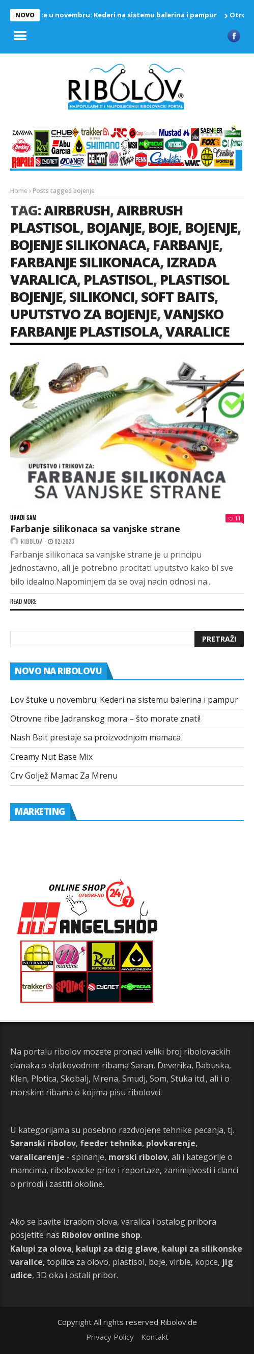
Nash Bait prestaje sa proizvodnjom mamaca (95, 737)
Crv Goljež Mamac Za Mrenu (64, 775)
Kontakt (154, 1337)
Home (18, 190)
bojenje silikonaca (78, 244)
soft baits (177, 296)
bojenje (211, 227)
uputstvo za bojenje (83, 314)
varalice (197, 331)
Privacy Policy (110, 1337)
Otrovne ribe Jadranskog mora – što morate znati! (105, 718)
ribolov (32, 541)
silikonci (101, 296)
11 (235, 518)
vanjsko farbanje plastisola (116, 323)
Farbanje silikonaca (85, 262)
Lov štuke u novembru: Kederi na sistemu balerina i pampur (119, 14)
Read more (23, 601)
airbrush (77, 210)
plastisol (118, 279)
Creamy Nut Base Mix (51, 756)
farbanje (186, 244)
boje (163, 227)
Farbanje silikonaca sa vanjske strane (95, 528)
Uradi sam (23, 517)
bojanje (114, 227)
